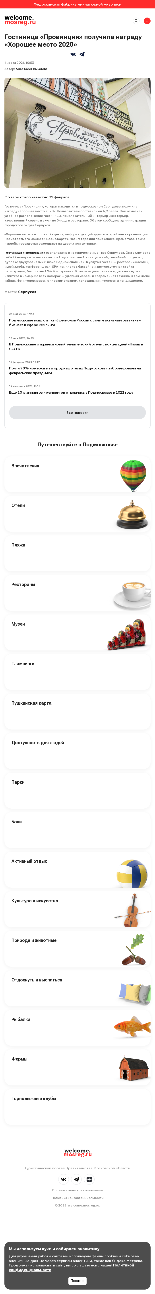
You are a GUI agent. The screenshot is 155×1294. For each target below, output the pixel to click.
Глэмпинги (23, 663)
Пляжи (18, 545)
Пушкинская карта (32, 703)
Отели (18, 505)
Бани (17, 821)
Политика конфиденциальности (78, 1198)
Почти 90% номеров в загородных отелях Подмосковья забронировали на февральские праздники (75, 370)
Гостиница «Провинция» (24, 253)
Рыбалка (21, 1019)
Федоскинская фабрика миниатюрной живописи (77, 4)
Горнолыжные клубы (34, 1098)
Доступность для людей (38, 742)
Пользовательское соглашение (77, 1190)
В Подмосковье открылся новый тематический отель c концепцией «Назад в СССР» (76, 346)
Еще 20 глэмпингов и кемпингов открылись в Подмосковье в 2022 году (71, 392)
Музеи (18, 624)
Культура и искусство (35, 900)
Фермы (19, 1059)
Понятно (78, 1281)
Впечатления (25, 466)
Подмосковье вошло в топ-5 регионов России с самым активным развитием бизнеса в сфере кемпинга (75, 322)
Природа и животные (34, 940)
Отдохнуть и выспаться (37, 980)
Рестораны (23, 584)
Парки (18, 782)
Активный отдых (29, 861)
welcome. (77, 1152)
